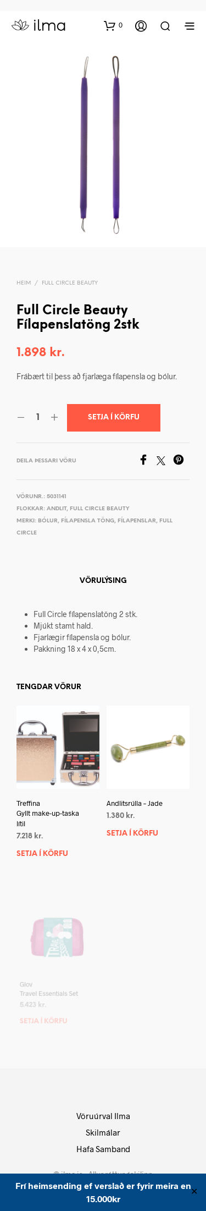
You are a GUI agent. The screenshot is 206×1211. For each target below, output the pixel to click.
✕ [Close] (194, 1192)
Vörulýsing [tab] (103, 581)
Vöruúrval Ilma (103, 1116)
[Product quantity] (37, 418)
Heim (23, 283)
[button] (113, 25)
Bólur (48, 521)
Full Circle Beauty (70, 283)
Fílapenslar (137, 521)
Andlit (56, 509)
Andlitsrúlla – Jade (135, 802)
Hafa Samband (103, 1149)
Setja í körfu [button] (42, 854)
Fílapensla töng (87, 521)
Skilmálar (103, 1132)
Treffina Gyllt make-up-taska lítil (47, 813)
